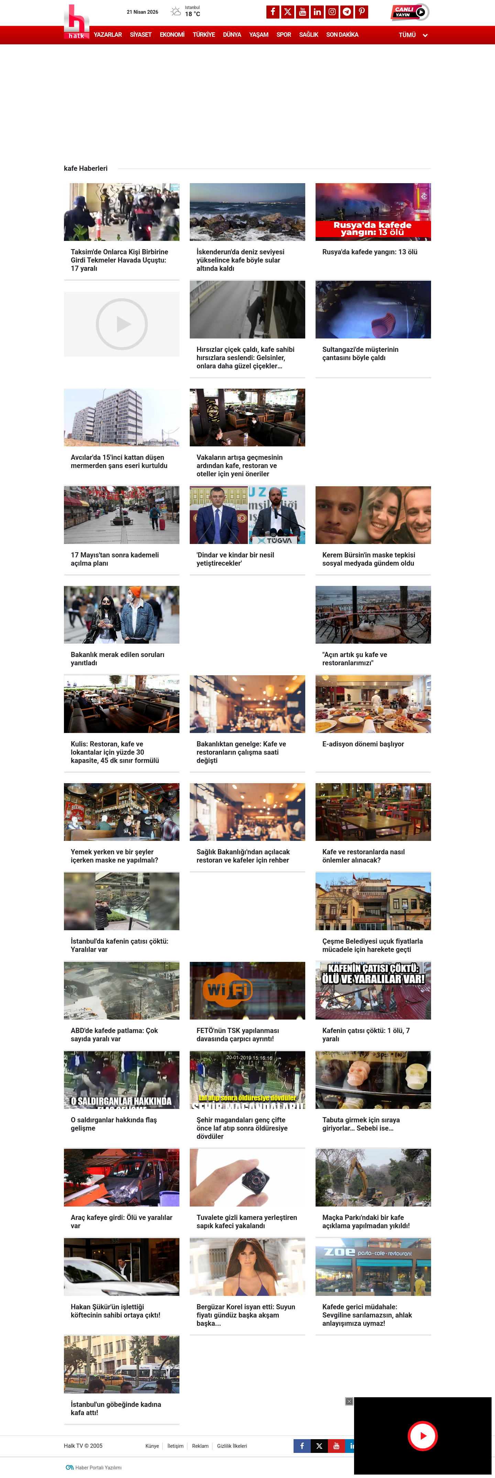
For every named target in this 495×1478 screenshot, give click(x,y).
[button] (410, 12)
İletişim (175, 1446)
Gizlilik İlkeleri (232, 1446)
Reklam (200, 1446)
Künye (152, 1446)
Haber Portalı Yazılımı (99, 1467)
